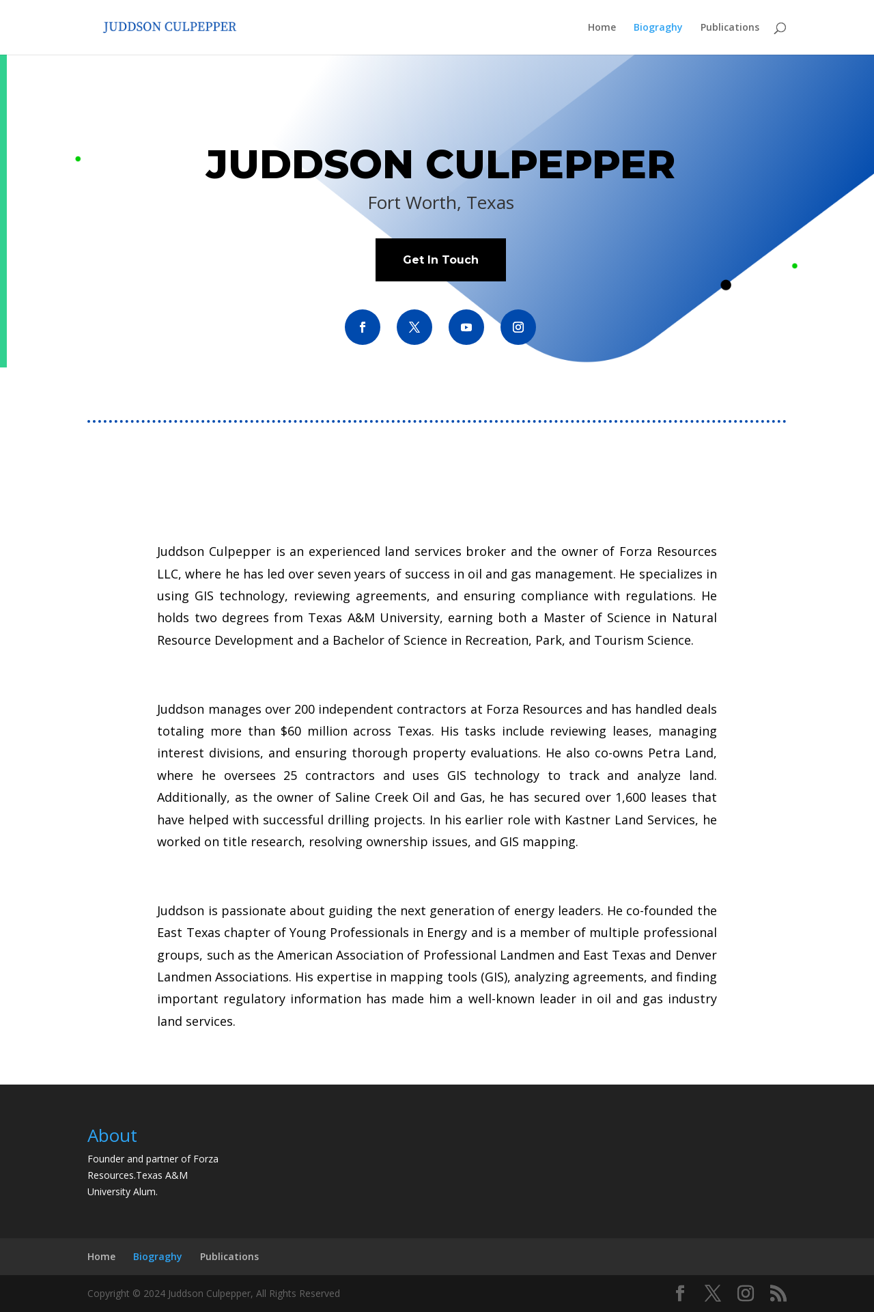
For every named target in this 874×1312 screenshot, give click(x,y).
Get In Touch (441, 259)
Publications (730, 28)
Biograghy (658, 28)
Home (602, 28)
